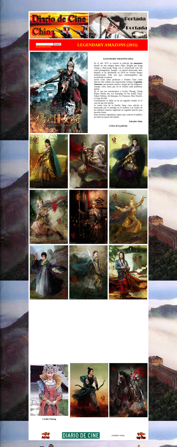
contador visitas (118, 435)
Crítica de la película (118, 126)
